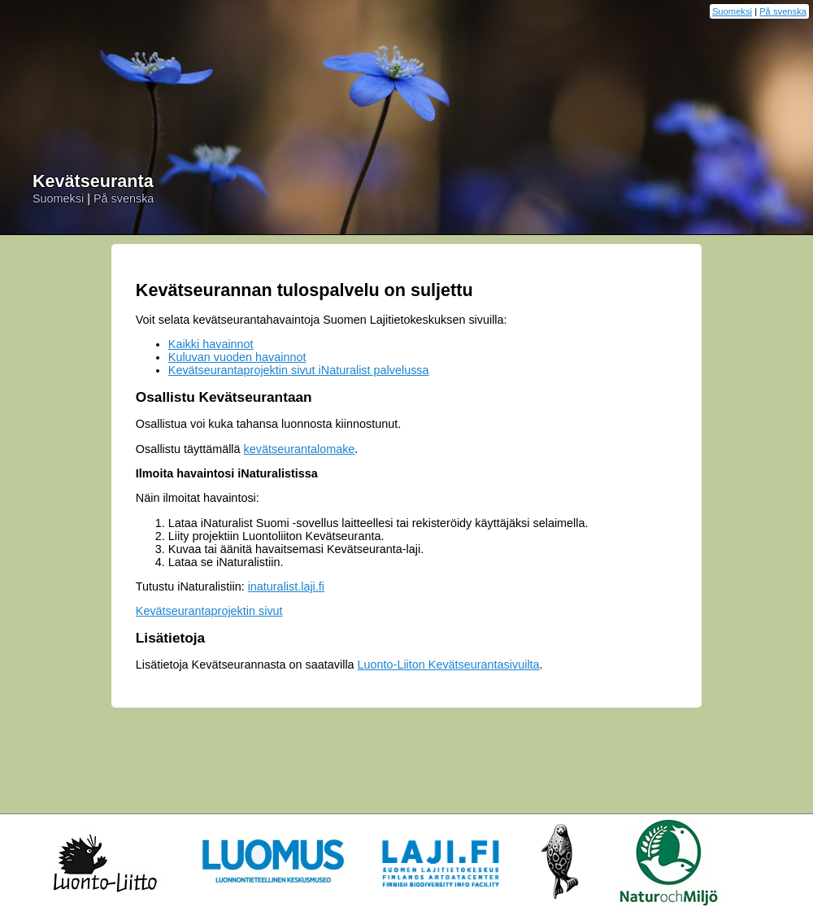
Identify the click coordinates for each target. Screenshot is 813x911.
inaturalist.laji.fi (286, 586)
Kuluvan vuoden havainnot (237, 357)
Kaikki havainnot (211, 344)
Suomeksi (732, 11)
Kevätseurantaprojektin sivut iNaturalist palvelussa (298, 370)
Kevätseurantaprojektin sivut (209, 610)
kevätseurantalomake (299, 449)
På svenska (782, 11)
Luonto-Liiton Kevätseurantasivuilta (449, 664)
